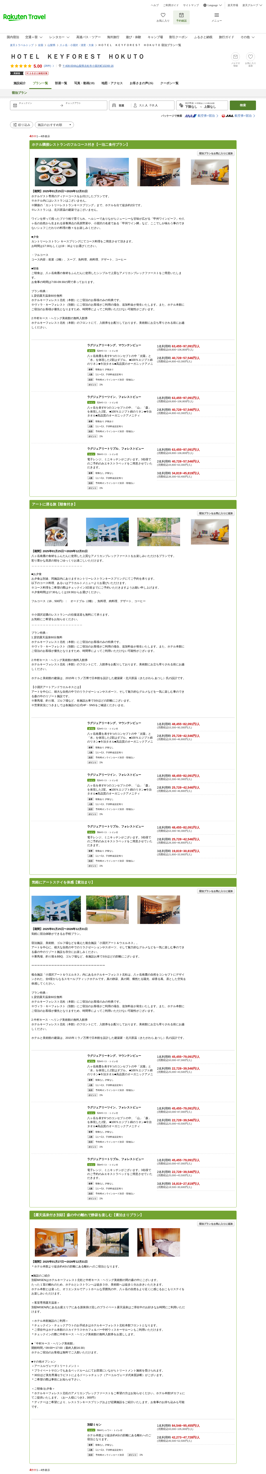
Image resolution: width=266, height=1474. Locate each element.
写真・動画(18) (84, 83)
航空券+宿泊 (200, 116)
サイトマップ (191, 5)
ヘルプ (155, 5)
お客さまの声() (141, 83)
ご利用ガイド (171, 5)
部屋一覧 (61, 83)
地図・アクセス (112, 83)
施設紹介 (20, 83)
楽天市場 (233, 5)
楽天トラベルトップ (22, 45)
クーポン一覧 (169, 83)
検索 (243, 105)
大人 (142, 105)
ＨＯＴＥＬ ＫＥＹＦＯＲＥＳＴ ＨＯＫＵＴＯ (77, 56)
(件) (49, 66)
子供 (152, 105)
